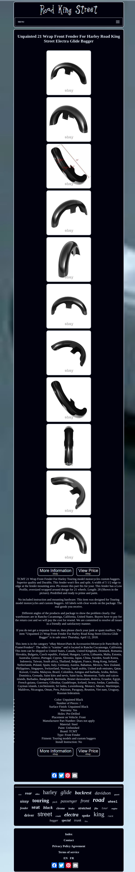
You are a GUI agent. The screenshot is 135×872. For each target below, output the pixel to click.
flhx (86, 821)
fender (24, 808)
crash (58, 816)
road (98, 799)
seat (36, 807)
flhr (96, 808)
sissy (24, 801)
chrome (60, 808)
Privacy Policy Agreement (68, 846)
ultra (37, 794)
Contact (69, 840)
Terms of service (68, 852)
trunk (77, 820)
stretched (84, 808)
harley (50, 792)
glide (66, 792)
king (99, 814)
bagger (54, 820)
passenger (69, 801)
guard (116, 794)
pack (55, 802)
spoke (86, 815)
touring (40, 800)
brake (71, 808)
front (85, 800)
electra (71, 814)
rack (110, 816)
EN (65, 858)
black (48, 807)
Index (68, 834)
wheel (112, 801)
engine (114, 808)
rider (20, 795)
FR (72, 858)
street (45, 814)
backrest (83, 792)
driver (29, 815)
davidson (103, 793)
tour (105, 808)
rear (28, 793)
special (66, 820)
